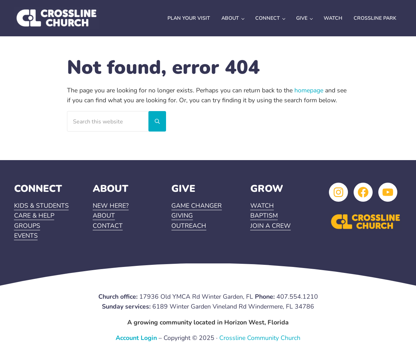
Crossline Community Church (259, 338)
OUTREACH (188, 225)
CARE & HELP (34, 215)
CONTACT (108, 225)
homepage (308, 90)
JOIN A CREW (270, 225)
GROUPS (27, 225)
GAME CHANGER (196, 205)
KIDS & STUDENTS (41, 205)
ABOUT (104, 215)
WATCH (262, 205)
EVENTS (26, 235)
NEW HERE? (111, 205)
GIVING (182, 215)
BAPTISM (264, 215)
